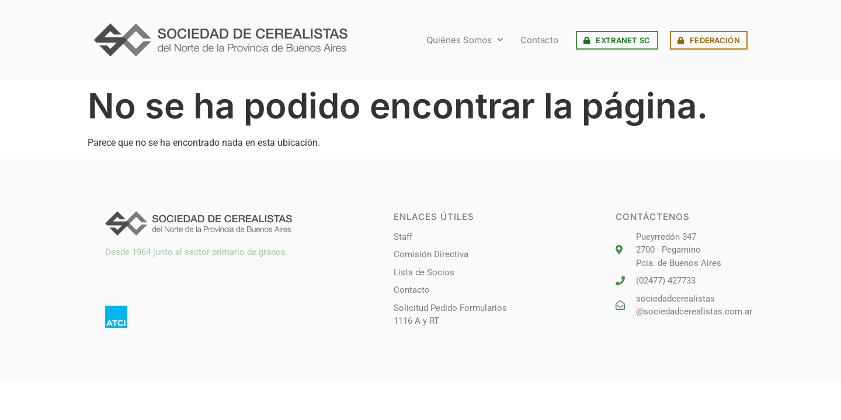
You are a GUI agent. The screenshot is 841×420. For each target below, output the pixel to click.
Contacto (539, 40)
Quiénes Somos (464, 40)
